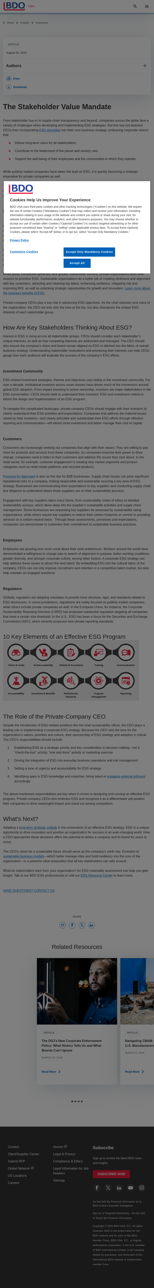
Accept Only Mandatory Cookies (89, 251)
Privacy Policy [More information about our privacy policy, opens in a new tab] (19, 240)
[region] (77, 227)
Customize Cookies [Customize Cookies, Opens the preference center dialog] (24, 251)
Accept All (77, 263)
